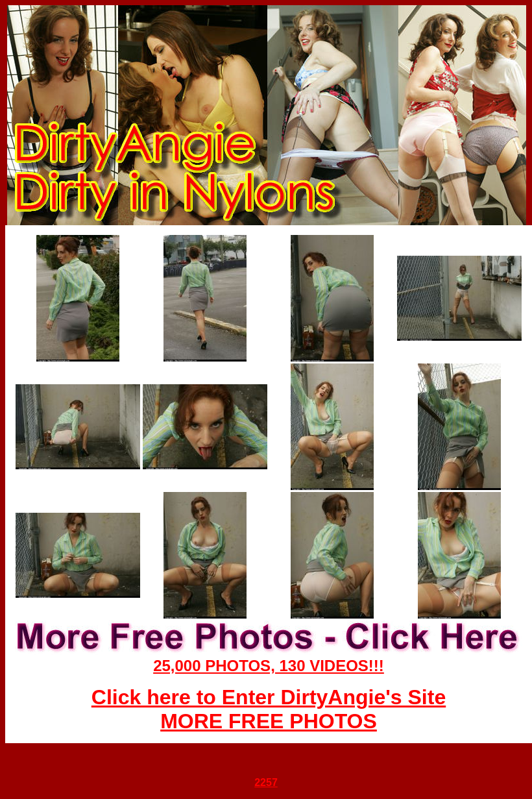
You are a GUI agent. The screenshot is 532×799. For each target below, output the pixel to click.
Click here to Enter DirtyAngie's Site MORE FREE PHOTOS (268, 709)
